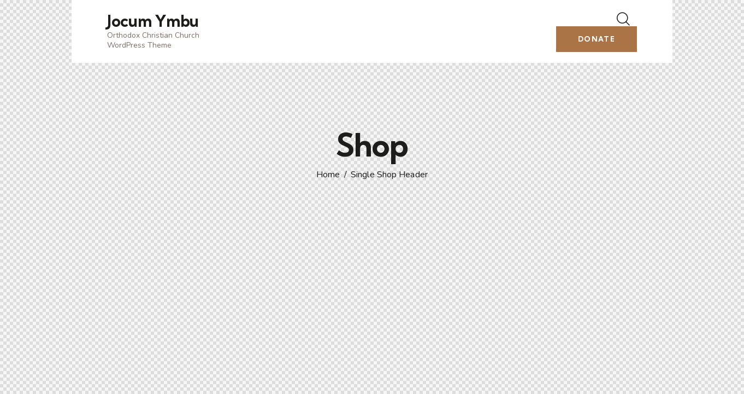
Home (328, 175)
